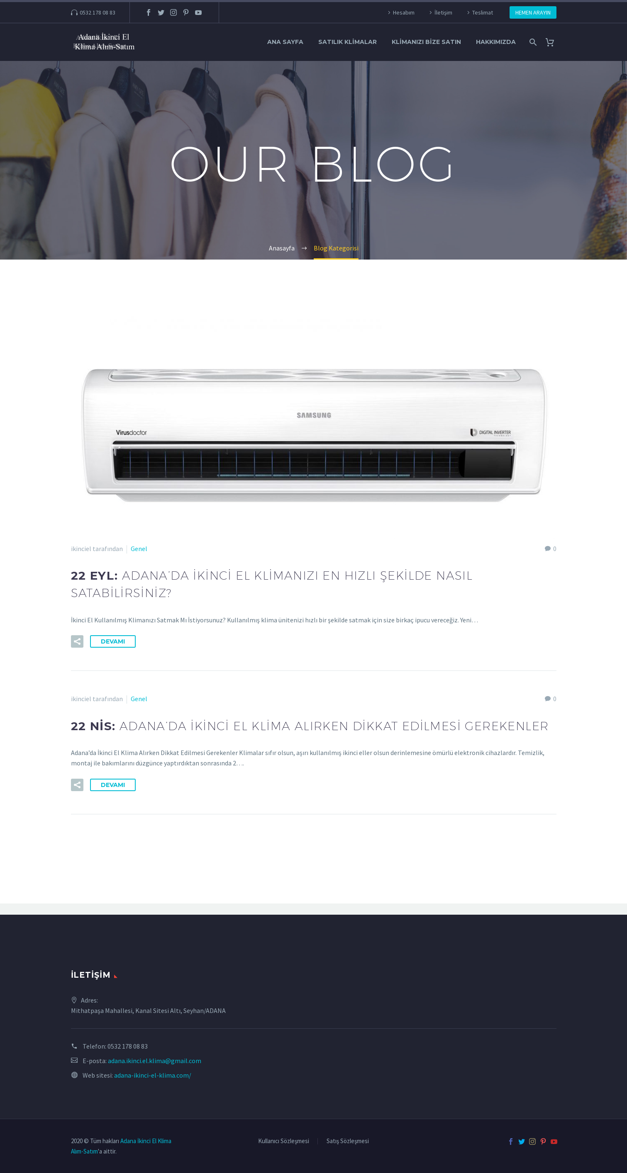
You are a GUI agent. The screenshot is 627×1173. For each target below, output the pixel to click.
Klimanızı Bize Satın (426, 42)
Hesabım (404, 12)
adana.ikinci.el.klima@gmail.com (154, 1060)
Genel (139, 548)
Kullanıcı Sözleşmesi (283, 1141)
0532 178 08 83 (97, 12)
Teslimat (482, 12)
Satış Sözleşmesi (348, 1141)
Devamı (113, 647)
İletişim (443, 12)
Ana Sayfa (285, 42)
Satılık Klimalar (347, 42)
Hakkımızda (496, 42)
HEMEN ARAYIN (533, 12)
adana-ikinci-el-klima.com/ (152, 1075)
